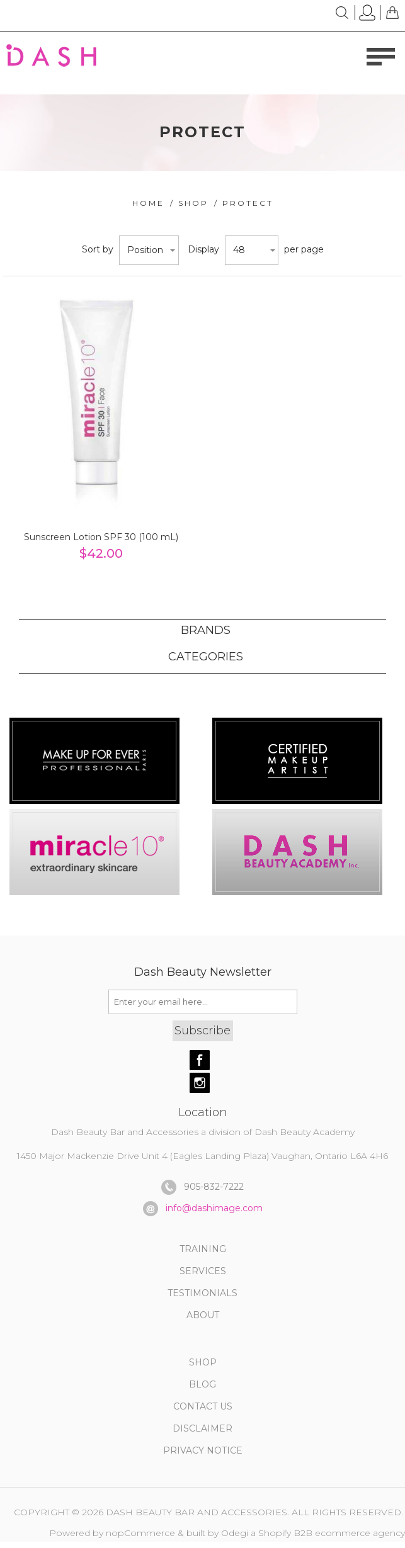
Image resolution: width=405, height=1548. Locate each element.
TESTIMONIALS (202, 1293)
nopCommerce (140, 1533)
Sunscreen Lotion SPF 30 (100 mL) (101, 537)
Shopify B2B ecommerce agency (331, 1533)
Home (148, 203)
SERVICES (203, 1271)
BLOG (202, 1384)
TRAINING (203, 1249)
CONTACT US (202, 1406)
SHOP (203, 1362)
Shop (193, 203)
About (202, 1315)
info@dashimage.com (214, 1207)
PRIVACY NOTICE (202, 1450)
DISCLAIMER (202, 1428)
